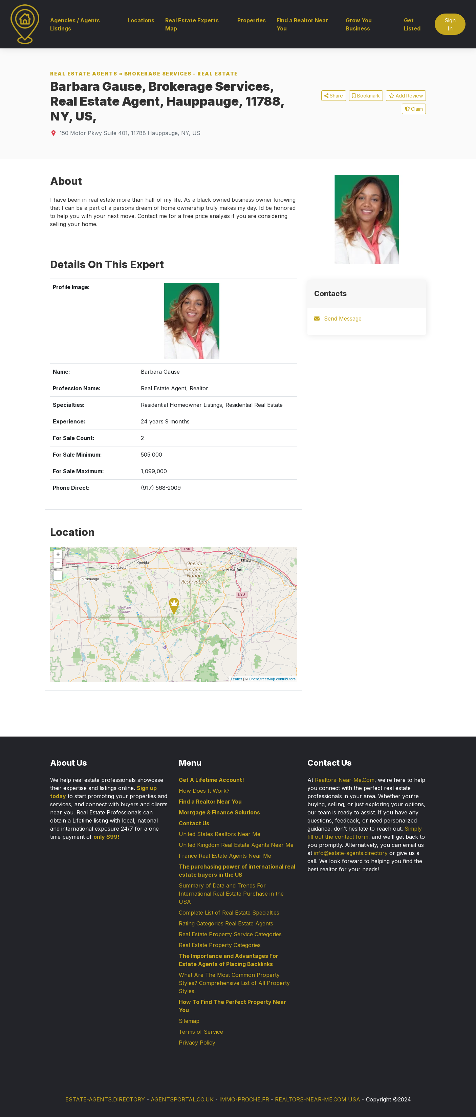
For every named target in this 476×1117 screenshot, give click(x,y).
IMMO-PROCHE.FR (244, 1099)
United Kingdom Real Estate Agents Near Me (236, 844)
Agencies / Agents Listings (75, 24)
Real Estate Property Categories (220, 945)
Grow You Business (359, 24)
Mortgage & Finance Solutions (219, 812)
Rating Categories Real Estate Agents (226, 923)
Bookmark (366, 95)
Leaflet (236, 679)
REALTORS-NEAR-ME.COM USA (317, 1099)
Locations (141, 20)
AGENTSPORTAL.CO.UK (182, 1099)
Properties (251, 20)
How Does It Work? (204, 790)
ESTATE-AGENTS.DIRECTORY (105, 1099)
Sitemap (189, 1020)
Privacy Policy (197, 1042)
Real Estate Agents (83, 73)
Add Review (406, 95)
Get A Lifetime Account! (211, 779)
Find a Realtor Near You (302, 24)
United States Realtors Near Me (219, 834)
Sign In (450, 24)
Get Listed (412, 24)
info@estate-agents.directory (351, 853)
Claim (414, 109)
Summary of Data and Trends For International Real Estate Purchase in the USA (231, 893)
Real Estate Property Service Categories (230, 934)
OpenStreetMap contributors (272, 679)
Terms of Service (201, 1031)
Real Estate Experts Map (192, 24)
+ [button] (58, 554)
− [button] (58, 563)
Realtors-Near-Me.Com (344, 779)
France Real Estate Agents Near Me (225, 855)
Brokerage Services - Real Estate (181, 73)
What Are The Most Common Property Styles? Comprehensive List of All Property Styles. (234, 982)
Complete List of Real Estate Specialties (229, 912)
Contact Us (194, 823)
